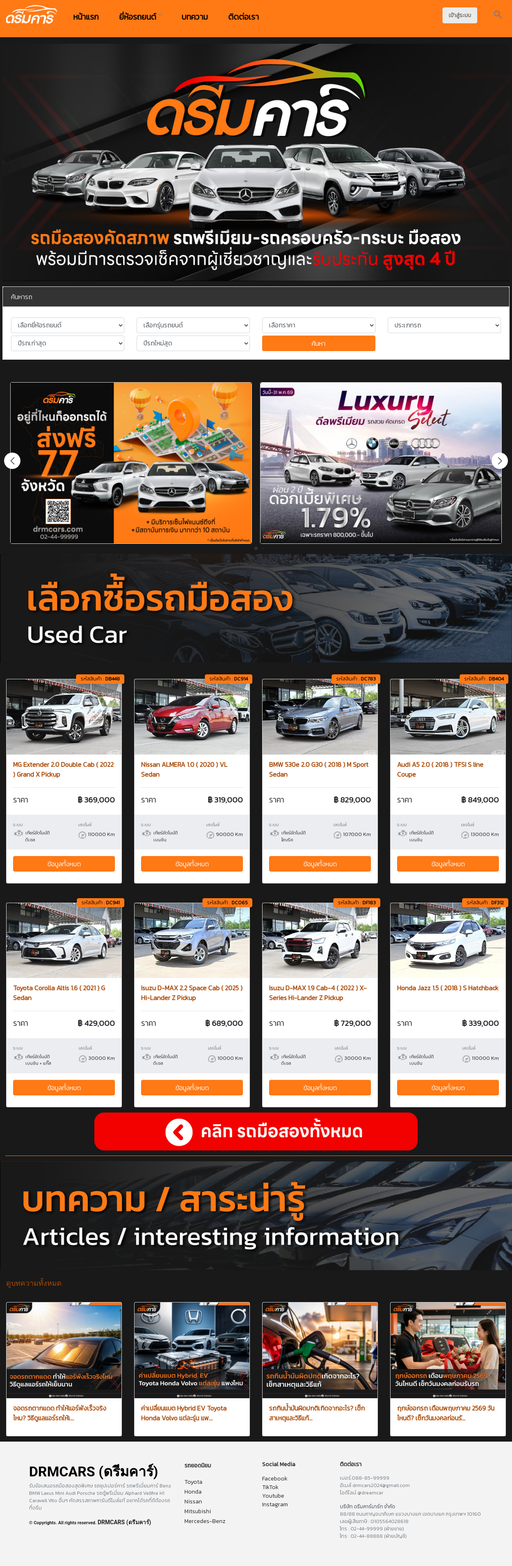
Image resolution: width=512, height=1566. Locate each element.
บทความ (195, 17)
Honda (193, 1491)
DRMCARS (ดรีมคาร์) (124, 1522)
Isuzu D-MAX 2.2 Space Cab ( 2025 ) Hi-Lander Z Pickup (192, 993)
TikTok (270, 1487)
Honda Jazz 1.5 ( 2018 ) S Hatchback (448, 988)
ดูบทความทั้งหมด (34, 1283)
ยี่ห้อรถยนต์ (140, 17)
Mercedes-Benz (204, 1521)
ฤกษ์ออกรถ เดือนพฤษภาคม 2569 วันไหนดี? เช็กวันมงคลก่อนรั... (445, 1413)
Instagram (275, 1504)
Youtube (273, 1496)
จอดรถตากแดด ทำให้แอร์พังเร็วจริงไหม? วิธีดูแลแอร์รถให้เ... (59, 1413)
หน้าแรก (86, 17)
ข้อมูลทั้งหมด (64, 864)
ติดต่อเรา (243, 17)
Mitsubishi (197, 1511)
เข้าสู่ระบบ (460, 15)
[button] (500, 461)
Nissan (193, 1501)
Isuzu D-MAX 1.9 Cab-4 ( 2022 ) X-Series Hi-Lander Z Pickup (318, 993)
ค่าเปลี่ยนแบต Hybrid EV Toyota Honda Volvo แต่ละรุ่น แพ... (184, 1413)
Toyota (193, 1482)
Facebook (274, 1478)
